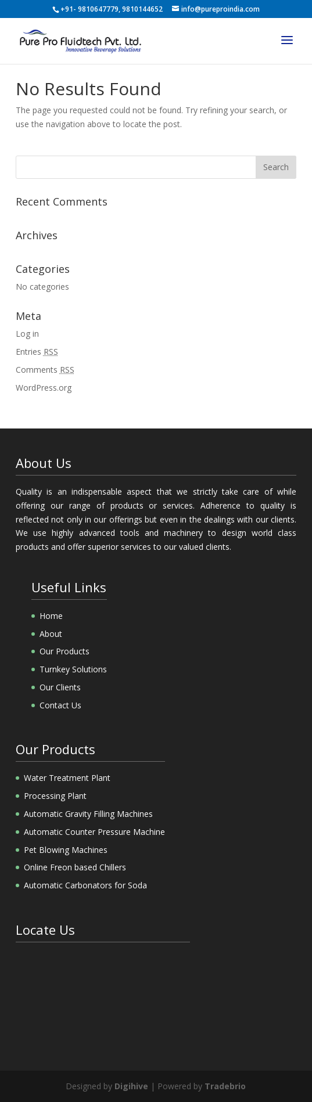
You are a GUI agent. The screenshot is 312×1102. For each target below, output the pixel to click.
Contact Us (60, 705)
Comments (45, 369)
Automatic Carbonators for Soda (85, 885)
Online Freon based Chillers (75, 867)
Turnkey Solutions (73, 669)
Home (51, 615)
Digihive (131, 1086)
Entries (37, 351)
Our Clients (60, 687)
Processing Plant (55, 795)
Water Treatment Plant (67, 777)
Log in (27, 333)
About (51, 633)
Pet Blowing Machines (65, 849)
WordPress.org (43, 387)
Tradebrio (225, 1086)
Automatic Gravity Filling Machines (88, 813)
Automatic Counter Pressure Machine (94, 831)
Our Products (64, 651)
